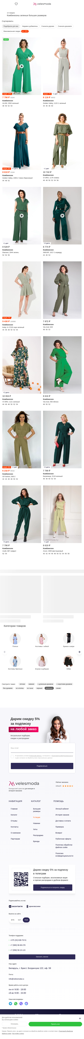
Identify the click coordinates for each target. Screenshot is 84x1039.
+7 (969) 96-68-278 (19, 939)
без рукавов (7, 688)
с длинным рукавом (45, 684)
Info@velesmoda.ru (18, 973)
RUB (26, 914)
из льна (30, 688)
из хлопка (20, 688)
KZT (19, 914)
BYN (12, 914)
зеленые (49, 688)
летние (22, 684)
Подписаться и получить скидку (50, 882)
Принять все (55, 1024)
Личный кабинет (62, 808)
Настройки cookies (18, 1033)
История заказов (62, 814)
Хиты (34, 824)
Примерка (59, 824)
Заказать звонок (42, 951)
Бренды (35, 835)
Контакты (12, 824)
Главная (12, 808)
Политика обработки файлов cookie (63, 841)
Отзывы (12, 819)
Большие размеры (39, 808)
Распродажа (37, 830)
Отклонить (14, 1024)
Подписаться (42, 766)
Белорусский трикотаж (17, 789)
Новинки (35, 819)
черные (39, 688)
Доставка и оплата (63, 819)
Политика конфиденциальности (64, 849)
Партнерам (13, 835)
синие (58, 688)
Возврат (59, 830)
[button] (79, 652)
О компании (13, 830)
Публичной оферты (35, 755)
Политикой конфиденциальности (62, 755)
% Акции (35, 814)
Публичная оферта (63, 835)
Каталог (12, 814)
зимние (31, 684)
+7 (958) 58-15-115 (19, 944)
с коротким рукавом (64, 684)
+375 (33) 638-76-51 (20, 934)
